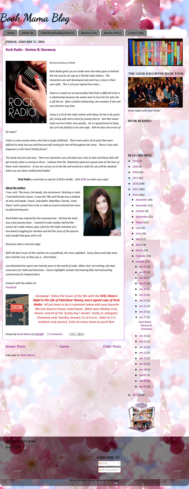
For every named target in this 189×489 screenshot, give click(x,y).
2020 (135, 166)
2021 (135, 161)
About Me (27, 33)
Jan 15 (143, 341)
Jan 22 (143, 300)
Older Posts (112, 347)
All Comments (108, 470)
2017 (135, 178)
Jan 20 (143, 311)
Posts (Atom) (27, 355)
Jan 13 (143, 352)
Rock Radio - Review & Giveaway (31, 50)
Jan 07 (143, 375)
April (139, 244)
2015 (135, 189)
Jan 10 (143, 358)
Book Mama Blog (35, 17)
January (140, 261)
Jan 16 (143, 336)
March (140, 250)
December (142, 199)
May (138, 239)
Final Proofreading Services (57, 33)
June (139, 233)
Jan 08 (143, 369)
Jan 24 (143, 289)
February (141, 256)
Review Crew (89, 33)
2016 (135, 183)
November (142, 205)
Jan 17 (143, 317)
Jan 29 (143, 272)
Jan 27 (143, 283)
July (138, 228)
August (140, 222)
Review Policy (112, 33)
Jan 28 (143, 278)
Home (10, 33)
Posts (103, 463)
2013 (135, 395)
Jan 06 (143, 381)
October (140, 211)
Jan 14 (143, 347)
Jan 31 (143, 266)
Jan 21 (143, 306)
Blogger (114, 480)
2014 (135, 195)
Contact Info (136, 33)
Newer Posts (15, 347)
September (142, 216)
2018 (135, 172)
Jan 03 (143, 386)
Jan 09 (143, 364)
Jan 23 (143, 295)
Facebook (11, 287)
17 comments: (55, 334)
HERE (83, 179)
